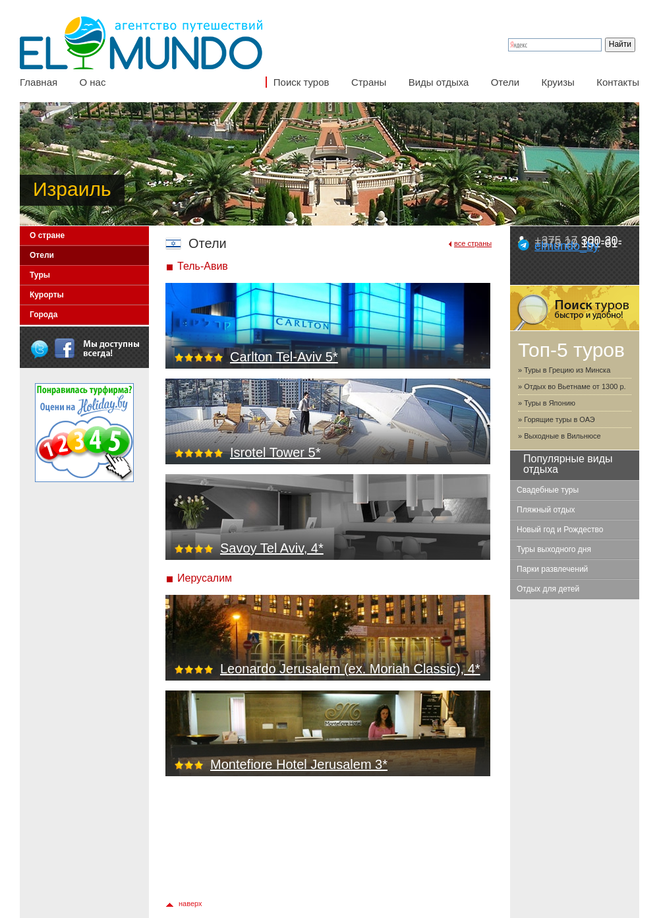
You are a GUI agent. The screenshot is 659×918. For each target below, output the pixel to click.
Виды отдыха (439, 82)
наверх (190, 903)
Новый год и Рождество (560, 529)
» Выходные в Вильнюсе (559, 436)
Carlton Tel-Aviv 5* (284, 357)
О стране (47, 235)
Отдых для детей (548, 589)
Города (43, 314)
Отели (505, 82)
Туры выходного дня (554, 549)
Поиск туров (301, 82)
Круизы (557, 82)
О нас (92, 82)
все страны (473, 243)
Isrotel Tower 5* (275, 452)
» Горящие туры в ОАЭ (556, 419)
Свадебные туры (548, 490)
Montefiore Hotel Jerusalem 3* (298, 764)
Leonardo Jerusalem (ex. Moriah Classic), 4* (350, 668)
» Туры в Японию (546, 403)
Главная (38, 82)
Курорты (47, 294)
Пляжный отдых (546, 509)
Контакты (617, 82)
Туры (40, 275)
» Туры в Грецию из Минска (564, 370)
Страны (368, 82)
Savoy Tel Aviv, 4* (272, 548)
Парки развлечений (552, 569)
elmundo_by (566, 246)
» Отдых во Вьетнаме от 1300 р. (572, 386)
